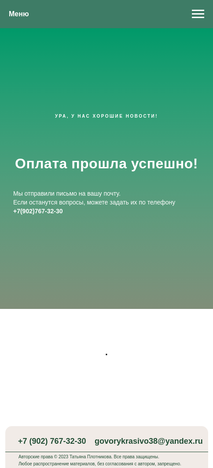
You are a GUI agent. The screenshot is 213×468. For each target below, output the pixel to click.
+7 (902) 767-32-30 (52, 441)
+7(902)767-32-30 (37, 211)
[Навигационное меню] (198, 14)
